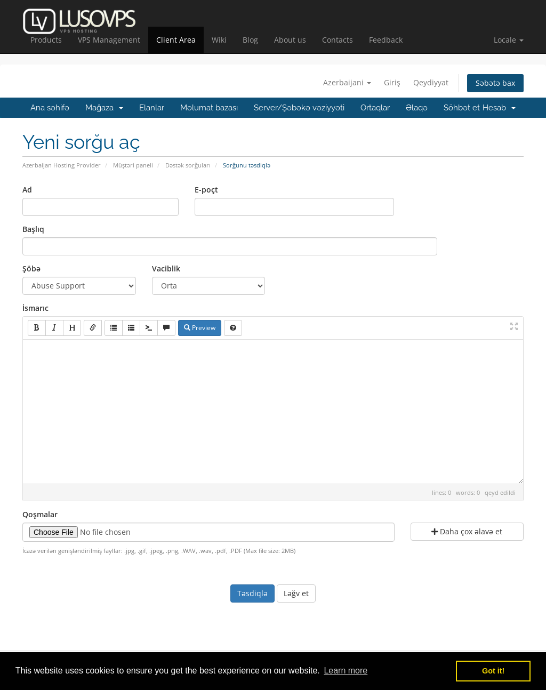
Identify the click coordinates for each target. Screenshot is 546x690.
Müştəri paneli (133, 165)
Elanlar (151, 108)
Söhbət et (462, 108)
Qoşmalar (40, 514)
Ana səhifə (49, 108)
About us (290, 40)
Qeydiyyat (430, 82)
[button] (509, 40)
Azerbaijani (347, 82)
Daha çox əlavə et (466, 531)
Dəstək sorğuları (188, 165)
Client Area (176, 40)
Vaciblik (166, 268)
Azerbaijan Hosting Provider (61, 165)
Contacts (337, 40)
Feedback (386, 40)
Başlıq (33, 229)
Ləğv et (296, 593)
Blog (250, 40)
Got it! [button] (493, 671)
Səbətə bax (495, 83)
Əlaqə (417, 108)
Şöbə (31, 268)
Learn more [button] (345, 670)
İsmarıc (35, 308)
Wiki (219, 40)
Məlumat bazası (209, 108)
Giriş (392, 82)
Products (46, 40)
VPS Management (109, 40)
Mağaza (104, 108)
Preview (199, 327)
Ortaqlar (375, 108)
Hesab (499, 108)
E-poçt (206, 189)
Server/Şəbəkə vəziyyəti (299, 108)
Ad (27, 189)
